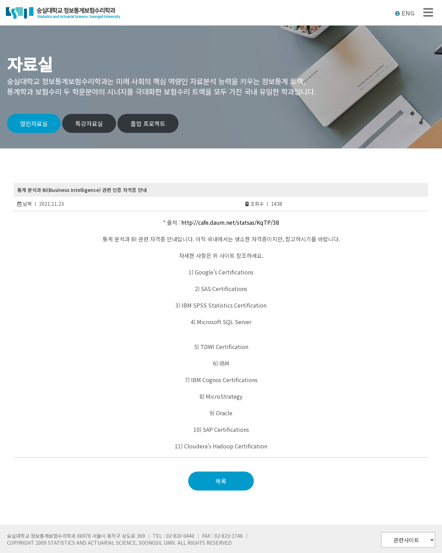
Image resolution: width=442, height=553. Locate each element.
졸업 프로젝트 (148, 123)
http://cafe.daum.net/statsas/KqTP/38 (230, 222)
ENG (404, 12)
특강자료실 (89, 123)
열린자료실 (34, 123)
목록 (221, 481)
